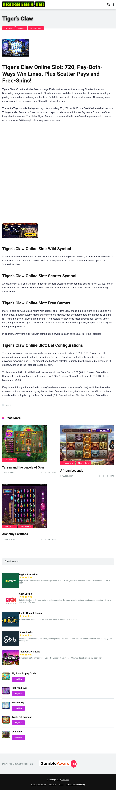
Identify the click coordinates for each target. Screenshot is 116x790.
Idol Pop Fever (19, 688)
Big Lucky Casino (28, 574)
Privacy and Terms (38, 784)
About (61, 784)
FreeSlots (65, 780)
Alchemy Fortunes (15, 534)
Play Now (18, 679)
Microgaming (68, 463)
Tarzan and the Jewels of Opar (23, 467)
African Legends (71, 470)
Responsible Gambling (76, 784)
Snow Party (18, 702)
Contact (52, 784)
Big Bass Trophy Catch (24, 673)
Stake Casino (26, 632)
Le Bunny (17, 731)
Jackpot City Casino (29, 651)
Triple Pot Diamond (22, 717)
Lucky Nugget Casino (30, 613)
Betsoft (21, 28)
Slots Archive (36, 28)
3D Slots (8, 28)
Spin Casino (25, 593)
